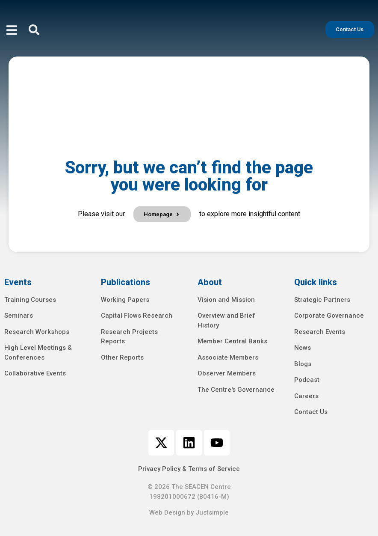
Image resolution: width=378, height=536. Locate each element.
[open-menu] (11, 31)
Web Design (167, 512)
